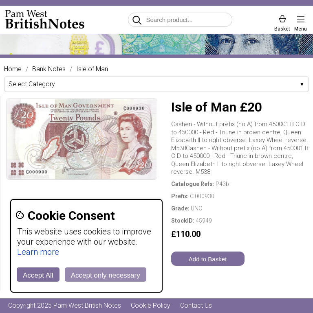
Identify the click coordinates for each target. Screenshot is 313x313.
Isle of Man (92, 69)
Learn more (38, 252)
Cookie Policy (150, 305)
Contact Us (196, 305)
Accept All (38, 275)
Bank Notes (49, 69)
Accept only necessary (105, 275)
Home (13, 69)
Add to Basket (208, 259)
